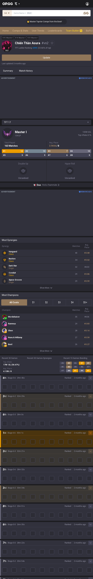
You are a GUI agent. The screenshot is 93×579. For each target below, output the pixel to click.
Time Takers (8, 498)
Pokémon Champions (12, 501)
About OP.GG (8, 429)
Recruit (50, 551)
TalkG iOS (51, 483)
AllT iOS (50, 460)
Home (5, 30)
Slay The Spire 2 (10, 494)
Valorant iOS (53, 468)
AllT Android (53, 456)
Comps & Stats (20, 30)
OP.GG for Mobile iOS (57, 453)
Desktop (6, 509)
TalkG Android (53, 479)
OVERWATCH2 (9, 460)
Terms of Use (8, 547)
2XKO (4, 468)
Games (5, 513)
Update (46, 57)
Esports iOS (52, 490)
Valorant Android (55, 464)
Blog (4, 437)
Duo (4, 516)
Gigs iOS (51, 475)
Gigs (4, 528)
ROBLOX (6, 486)
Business (51, 543)
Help (4, 551)
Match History (26, 71)
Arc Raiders (7, 483)
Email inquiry (8, 555)
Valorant (6, 456)
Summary (8, 71)
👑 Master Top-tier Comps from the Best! (48, 22)
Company (6, 433)
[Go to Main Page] (7, 4)
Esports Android (54, 486)
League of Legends (11, 449)
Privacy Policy (9, 543)
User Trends (38, 30)
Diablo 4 (6, 505)
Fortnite (6, 475)
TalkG (4, 520)
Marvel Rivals (8, 471)
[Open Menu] (87, 4)
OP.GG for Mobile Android (59, 449)
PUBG (4, 464)
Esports (5, 524)
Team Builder (74, 30)
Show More (46, 288)
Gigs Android (53, 471)
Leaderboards (55, 30)
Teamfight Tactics (11, 453)
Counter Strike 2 (10, 479)
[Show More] (17, 4)
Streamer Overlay (10, 531)
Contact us (7, 558)
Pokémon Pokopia (11, 490)
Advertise (51, 547)
